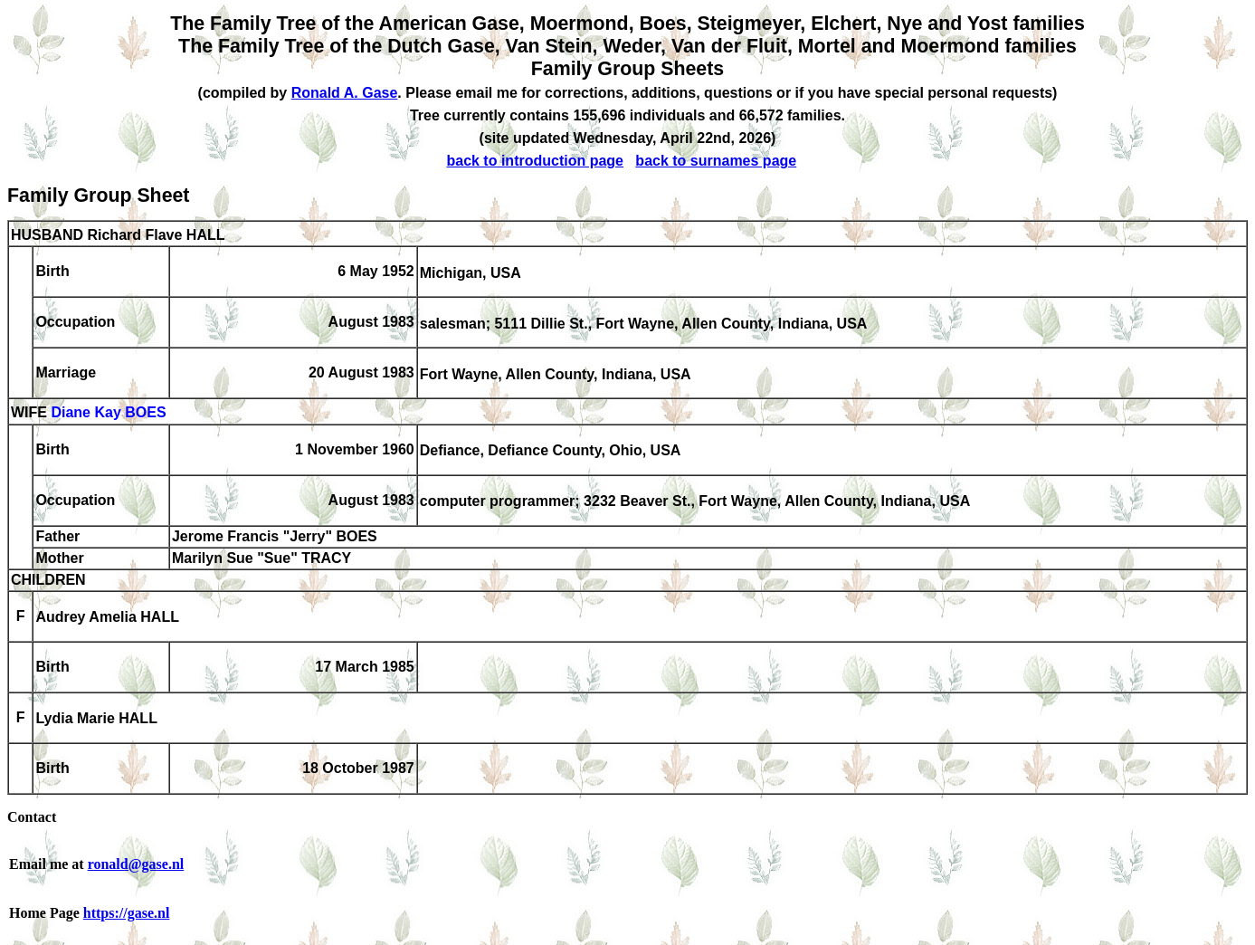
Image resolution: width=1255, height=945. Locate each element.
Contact (31, 817)
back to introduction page (534, 160)
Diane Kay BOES (108, 413)
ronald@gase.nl (136, 864)
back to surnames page (715, 160)
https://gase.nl (126, 913)
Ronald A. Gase (344, 92)
